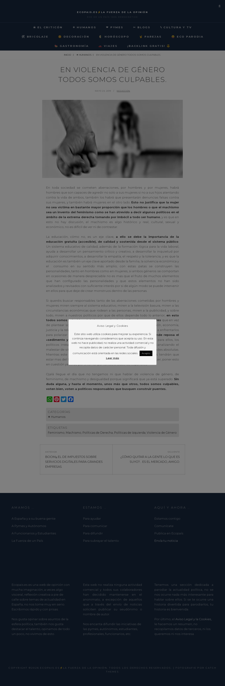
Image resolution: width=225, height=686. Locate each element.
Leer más (112, 358)
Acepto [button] (146, 353)
